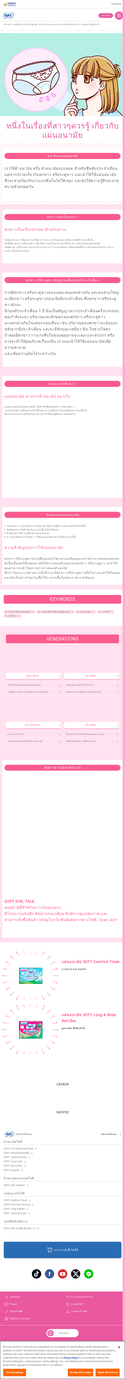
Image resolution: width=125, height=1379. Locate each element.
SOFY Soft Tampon (14, 1185)
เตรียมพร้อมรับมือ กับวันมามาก (80, 685)
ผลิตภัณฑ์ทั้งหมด (109, 1134)
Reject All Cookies (108, 1372)
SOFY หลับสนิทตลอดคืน (16, 1153)
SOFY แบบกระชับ (13, 1161)
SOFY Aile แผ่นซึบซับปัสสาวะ (20, 1228)
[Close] (119, 1347)
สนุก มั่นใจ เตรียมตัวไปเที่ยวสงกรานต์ (25, 741)
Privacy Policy (71, 1357)
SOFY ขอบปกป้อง (13, 1165)
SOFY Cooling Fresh (15, 1157)
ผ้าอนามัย (85, 612)
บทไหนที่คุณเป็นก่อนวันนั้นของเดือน (24, 685)
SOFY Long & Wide (14, 1209)
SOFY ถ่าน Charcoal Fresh (18, 1148)
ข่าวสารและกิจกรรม (82, 1297)
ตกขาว (12, 616)
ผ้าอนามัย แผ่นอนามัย (19, 612)
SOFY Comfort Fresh (15, 1200)
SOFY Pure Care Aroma (17, 1204)
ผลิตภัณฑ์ (105, 15)
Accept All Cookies (80, 1372)
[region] (62, 1360)
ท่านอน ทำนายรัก (16, 734)
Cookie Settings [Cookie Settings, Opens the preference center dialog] (14, 1372)
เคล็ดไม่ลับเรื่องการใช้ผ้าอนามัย (80, 741)
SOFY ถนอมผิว (12, 1170)
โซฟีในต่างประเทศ (20, 1318)
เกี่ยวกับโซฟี (16, 1311)
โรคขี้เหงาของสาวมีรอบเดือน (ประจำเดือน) (28, 692)
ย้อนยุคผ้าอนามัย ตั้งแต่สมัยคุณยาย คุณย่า (85, 734)
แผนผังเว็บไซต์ (79, 1311)
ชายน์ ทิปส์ (77, 1304)
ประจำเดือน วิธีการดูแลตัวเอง (55, 612)
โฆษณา (14, 1304)
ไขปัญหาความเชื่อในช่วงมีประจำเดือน (84, 692)
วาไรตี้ (105, 612)
